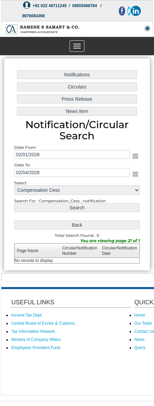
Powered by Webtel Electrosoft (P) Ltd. (41, 387)
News (139, 339)
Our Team (143, 323)
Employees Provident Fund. (36, 347)
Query (140, 347)
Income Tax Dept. (27, 315)
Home (139, 315)
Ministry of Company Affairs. (36, 339)
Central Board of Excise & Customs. (43, 323)
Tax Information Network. (33, 331)
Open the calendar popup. (134, 156)
